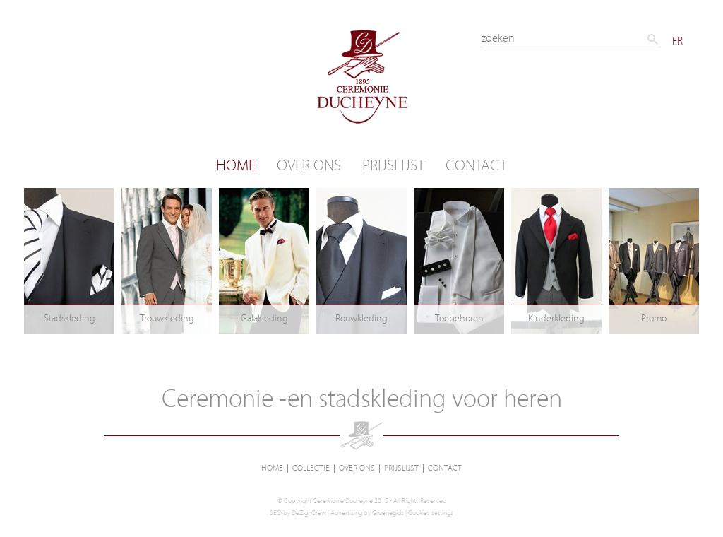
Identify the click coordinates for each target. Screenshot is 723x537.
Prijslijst (393, 166)
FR (677, 41)
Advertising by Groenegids (367, 513)
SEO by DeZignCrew (298, 513)
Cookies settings (430, 513)
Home (236, 166)
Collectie (311, 468)
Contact (476, 166)
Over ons (309, 166)
